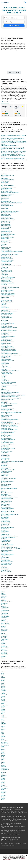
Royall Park (3, 491)
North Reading (4, 742)
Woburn (3, 799)
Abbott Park (3, 174)
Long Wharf (3, 379)
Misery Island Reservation (6, 405)
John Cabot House (5, 352)
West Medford (4, 650)
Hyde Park (3, 614)
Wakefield (3, 776)
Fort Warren (3, 306)
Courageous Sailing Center (7, 278)
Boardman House (5, 198)
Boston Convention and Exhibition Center (10, 211)
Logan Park (3, 376)
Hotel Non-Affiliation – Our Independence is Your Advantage (12, 832)
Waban (2, 640)
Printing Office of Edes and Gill (7, 469)
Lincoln (2, 716)
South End (3, 637)
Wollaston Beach (5, 568)
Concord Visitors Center (6, 270)
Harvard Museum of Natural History (8, 330)
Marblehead (3, 723)
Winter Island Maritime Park (7, 561)
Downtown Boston (5, 610)
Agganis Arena (4, 176)
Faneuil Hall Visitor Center (7, 301)
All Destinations (16, 837)
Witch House (4, 566)
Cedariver (3, 245)
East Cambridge (4, 613)
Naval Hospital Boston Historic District (9, 426)
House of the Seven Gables (7, 342)
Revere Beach (4, 482)
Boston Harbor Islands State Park (8, 212)
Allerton (3, 591)
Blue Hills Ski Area (5, 197)
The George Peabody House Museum (9, 535)
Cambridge (3, 690)
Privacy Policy (22, 858)
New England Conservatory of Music (9, 429)
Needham (3, 736)
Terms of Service (7, 859)
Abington (3, 671)
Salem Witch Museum (6, 507)
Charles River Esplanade (6, 250)
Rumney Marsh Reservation (7, 492)
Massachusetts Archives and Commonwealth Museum (13, 395)
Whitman (3, 794)
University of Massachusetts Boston (9, 547)
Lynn (2, 719)
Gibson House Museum (6, 314)
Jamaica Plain (4, 617)
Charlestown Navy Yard (6, 253)
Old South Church (5, 449)
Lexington (3, 715)
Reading (3, 755)
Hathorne (3, 709)
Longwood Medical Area (6, 383)
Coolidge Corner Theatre (6, 271)
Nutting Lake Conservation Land (8, 439)
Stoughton (3, 772)
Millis (2, 730)
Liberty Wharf (4, 375)
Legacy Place (4, 369)
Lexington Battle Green (6, 372)
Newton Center (4, 622)
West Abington (4, 786)
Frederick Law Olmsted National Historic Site (11, 309)
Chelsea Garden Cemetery (7, 255)
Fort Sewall (3, 304)
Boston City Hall (4, 207)
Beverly (2, 680)
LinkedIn (8, 845)
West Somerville (4, 655)
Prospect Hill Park (5, 472)
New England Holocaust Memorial (8, 431)
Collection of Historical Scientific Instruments (11, 265)
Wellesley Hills (4, 646)
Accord (2, 673)
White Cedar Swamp (5, 560)
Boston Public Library (5, 224)
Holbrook (3, 712)
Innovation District (5, 616)
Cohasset (3, 696)
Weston (2, 789)
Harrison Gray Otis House (6, 326)
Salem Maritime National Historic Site (9, 497)
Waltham (3, 779)
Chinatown (3, 606)
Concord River (4, 268)
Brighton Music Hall (5, 235)
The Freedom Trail (5, 534)
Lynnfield (3, 720)
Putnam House (4, 477)
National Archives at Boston (7, 421)
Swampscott (3, 775)
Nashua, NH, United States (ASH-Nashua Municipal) (12, 147)
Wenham (3, 785)
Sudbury (3, 773)
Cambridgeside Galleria (6, 242)
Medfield (3, 725)
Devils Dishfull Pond (5, 288)
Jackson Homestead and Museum (8, 350)
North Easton (4, 740)
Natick (2, 735)
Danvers (3, 699)
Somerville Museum (5, 520)
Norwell (2, 746)
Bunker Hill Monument (6, 240)
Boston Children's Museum (7, 205)
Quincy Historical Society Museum (8, 478)
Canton (2, 692)
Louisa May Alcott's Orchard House (9, 385)
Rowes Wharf (4, 489)
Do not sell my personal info (8, 841)
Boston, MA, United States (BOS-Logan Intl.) (10, 139)
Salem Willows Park (5, 505)
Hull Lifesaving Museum (6, 344)
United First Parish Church (7, 545)
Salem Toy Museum (5, 502)
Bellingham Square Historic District (8, 186)
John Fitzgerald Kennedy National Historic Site (11, 354)
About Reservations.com (6, 837)
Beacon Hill (3, 600)
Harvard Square (4, 333)
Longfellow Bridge (5, 380)
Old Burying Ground (5, 441)
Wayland (3, 782)
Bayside (3, 599)
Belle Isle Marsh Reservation (7, 185)
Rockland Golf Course (6, 484)
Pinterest (12, 845)
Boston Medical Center (6, 217)
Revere (2, 756)
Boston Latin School (5, 214)
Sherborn (3, 765)
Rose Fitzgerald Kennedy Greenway (9, 488)
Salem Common (4, 494)
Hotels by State (5, 839)
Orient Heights (4, 629)
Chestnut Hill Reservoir (6, 257)
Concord (3, 697)
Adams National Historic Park (7, 175)
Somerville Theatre (5, 521)
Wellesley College (5, 557)
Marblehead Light (5, 390)
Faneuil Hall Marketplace (6, 300)
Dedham (3, 700)
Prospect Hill (4, 630)
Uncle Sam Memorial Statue (7, 544)
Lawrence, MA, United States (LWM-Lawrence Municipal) (13, 141)
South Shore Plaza (5, 524)
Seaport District (4, 634)
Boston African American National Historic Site (11, 202)
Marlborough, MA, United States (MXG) (9, 145)
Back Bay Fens (4, 184)
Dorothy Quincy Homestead (7, 290)
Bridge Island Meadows (6, 232)
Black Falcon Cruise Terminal (7, 194)
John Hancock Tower (6, 356)
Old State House (4, 452)
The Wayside (4, 538)
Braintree (3, 684)
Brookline (3, 686)
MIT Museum (4, 406)
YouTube (24, 843)
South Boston (4, 636)
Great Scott (3, 319)
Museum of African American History (9, 410)
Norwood (3, 748)
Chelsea (3, 693)
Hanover (3, 706)
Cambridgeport (4, 603)
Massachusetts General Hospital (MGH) (9, 396)
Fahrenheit (5, 102)
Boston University (5, 228)
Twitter (19, 843)
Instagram (3, 845)
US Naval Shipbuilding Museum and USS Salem (11, 548)
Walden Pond (4, 553)
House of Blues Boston (6, 340)
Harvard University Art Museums (8, 336)
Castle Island (4, 244)
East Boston (3, 611)
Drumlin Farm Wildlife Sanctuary (8, 293)
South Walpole (4, 768)
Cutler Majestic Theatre (6, 281)
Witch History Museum (6, 564)
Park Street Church (5, 456)
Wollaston (3, 657)
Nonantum (3, 626)
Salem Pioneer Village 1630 (7, 498)
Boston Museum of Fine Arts (7, 218)
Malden (2, 722)
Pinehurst (3, 750)
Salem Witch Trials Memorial (7, 508)
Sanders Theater (4, 512)
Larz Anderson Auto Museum (7, 367)
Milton (2, 732)
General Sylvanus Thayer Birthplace (9, 311)
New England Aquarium (6, 428)
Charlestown (4, 604)
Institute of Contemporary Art (7, 347)
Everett (2, 703)
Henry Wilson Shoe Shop (6, 339)
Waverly (3, 645)
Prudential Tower (5, 474)
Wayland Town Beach (6, 556)
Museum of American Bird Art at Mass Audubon (11, 412)
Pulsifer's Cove (4, 475)
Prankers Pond (4, 468)
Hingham (3, 710)
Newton (2, 738)
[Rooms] (14, 22)
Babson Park (4, 596)
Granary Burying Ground (6, 317)
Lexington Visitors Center (6, 373)
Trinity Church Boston (6, 540)
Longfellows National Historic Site (8, 382)
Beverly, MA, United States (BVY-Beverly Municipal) (12, 138)
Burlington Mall (4, 241)
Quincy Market (4, 479)
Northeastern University (6, 438)
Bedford (3, 677)
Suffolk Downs (4, 530)
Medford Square (4, 400)
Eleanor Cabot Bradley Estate (7, 296)
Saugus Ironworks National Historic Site (9, 514)
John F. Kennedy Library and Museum (9, 353)
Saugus (2, 760)
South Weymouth (5, 769)
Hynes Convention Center (7, 346)
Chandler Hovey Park (6, 247)
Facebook (15, 843)
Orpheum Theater (5, 454)
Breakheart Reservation (6, 231)
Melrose (3, 727)
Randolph (3, 753)
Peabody (3, 749)
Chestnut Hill (4, 694)
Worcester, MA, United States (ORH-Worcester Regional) (13, 160)
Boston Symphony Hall (6, 225)
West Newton (4, 652)
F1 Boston (3, 298)
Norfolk (2, 739)
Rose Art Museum (5, 487)
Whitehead (3, 656)
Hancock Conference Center (7, 323)
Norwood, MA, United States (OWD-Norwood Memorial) (13, 151)
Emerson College (5, 297)
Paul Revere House (5, 458)
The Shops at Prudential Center (8, 537)
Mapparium (3, 389)
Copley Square (4, 274)
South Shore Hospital (5, 523)
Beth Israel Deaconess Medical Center (9, 192)
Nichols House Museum (6, 435)
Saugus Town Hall (5, 515)
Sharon (2, 763)
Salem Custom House (6, 495)
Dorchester (3, 609)
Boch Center (4, 199)
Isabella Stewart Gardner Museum (8, 349)
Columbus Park (4, 267)
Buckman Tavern (5, 238)
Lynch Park (3, 386)
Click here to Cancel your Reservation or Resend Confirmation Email (11, 824)
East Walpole (4, 702)
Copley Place (4, 273)
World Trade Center (5, 570)
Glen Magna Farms (5, 316)
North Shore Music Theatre (7, 436)
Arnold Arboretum (5, 181)
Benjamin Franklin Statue (6, 188)
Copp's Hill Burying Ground (7, 275)
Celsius (13, 102)
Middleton (3, 729)
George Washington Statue (7, 313)
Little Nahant (4, 717)
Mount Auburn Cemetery (6, 409)
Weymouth (3, 792)
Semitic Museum (4, 518)
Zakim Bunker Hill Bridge (6, 571)
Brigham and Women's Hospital (8, 234)
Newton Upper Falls (5, 624)
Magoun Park (4, 388)
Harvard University (5, 334)
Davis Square (4, 284)
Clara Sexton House (5, 263)
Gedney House (4, 310)
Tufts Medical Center (5, 541)
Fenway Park (4, 303)
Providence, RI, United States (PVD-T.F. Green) (11, 154)
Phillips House (4, 462)
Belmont (3, 679)
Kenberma (3, 619)
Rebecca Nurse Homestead (7, 481)
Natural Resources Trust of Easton (8, 425)
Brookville (3, 687)
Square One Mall (4, 525)
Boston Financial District (6, 601)
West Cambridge (4, 647)
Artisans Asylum (4, 182)
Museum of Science (5, 413)
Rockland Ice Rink (5, 485)
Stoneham (3, 771)
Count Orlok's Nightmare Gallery (8, 277)
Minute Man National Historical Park (9, 403)
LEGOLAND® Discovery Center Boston (10, 370)
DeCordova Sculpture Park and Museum (10, 287)
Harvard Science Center (6, 332)
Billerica (3, 682)
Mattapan (3, 620)
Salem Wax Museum (5, 504)
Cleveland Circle (4, 607)
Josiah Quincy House (5, 357)
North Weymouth (4, 743)
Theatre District (4, 639)
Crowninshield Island (5, 280)
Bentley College (4, 189)
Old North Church (5, 446)
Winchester (3, 796)
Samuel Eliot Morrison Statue (7, 511)
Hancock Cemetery (5, 321)
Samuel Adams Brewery (6, 510)
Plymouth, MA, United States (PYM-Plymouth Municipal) (13, 152)
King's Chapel (4, 365)
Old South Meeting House (6, 451)
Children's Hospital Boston (7, 258)
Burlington (3, 689)
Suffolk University (5, 531)
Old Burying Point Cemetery (7, 442)
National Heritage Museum (7, 422)
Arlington (3, 674)
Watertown (3, 781)
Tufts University (4, 543)
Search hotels (14, 26)
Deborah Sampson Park (6, 286)
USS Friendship (4, 551)
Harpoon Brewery (5, 324)
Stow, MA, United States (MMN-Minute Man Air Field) (12, 158)
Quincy (2, 752)
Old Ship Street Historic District (8, 448)
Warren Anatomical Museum (7, 554)
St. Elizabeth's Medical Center (7, 527)
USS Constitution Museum (7, 550)
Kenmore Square (5, 363)
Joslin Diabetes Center (6, 359)
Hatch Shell (3, 337)
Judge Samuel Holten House (7, 360)
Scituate (3, 762)
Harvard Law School (5, 329)
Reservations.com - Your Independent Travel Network (13, 830)
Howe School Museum (6, 343)
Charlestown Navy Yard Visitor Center (9, 254)
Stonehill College (5, 528)
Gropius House (4, 320)
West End (3, 649)
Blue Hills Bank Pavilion (6, 195)
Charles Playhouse (5, 248)
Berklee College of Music (6, 191)
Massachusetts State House (7, 399)
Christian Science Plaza (6, 261)
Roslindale (3, 632)
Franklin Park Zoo (5, 307)
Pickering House (4, 464)
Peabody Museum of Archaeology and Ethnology (12, 461)
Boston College (4, 208)
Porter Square (4, 465)
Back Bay (3, 597)
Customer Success (14, 839)
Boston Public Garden (6, 222)
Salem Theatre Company (6, 501)
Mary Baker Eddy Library (6, 393)
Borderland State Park (6, 201)
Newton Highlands (5, 623)
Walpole (3, 778)
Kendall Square (4, 362)
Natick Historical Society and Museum (9, 419)
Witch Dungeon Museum (6, 563)
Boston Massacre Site (6, 215)
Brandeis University (5, 230)
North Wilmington (5, 745)
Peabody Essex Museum (6, 459)
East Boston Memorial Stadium (8, 294)
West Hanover (4, 788)
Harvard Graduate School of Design (9, 327)
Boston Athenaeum (5, 204)
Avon (2, 676)
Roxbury (3, 633)
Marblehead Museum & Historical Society (10, 392)
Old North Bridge (4, 445)
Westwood (3, 791)
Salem (2, 759)
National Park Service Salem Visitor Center (10, 423)
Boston (2, 683)
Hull (2, 713)
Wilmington (3, 795)
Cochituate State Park (6, 264)
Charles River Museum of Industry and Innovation (12, 251)
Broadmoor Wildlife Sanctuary (7, 237)
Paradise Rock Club (5, 455)
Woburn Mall (4, 567)
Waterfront (3, 642)
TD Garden (3, 533)
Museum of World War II (6, 415)
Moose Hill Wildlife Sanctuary (7, 408)
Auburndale (3, 594)
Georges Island (4, 704)
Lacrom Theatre (4, 366)
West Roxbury (4, 653)
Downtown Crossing (5, 291)
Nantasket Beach (5, 416)
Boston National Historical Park (8, 219)
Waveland (3, 643)
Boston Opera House (5, 221)
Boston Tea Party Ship (6, 227)
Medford (3, 726)
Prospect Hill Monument (6, 471)
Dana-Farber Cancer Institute (7, 283)
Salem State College (5, 500)
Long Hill (3, 377)
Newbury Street (4, 433)
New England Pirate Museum (7, 432)
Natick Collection (5, 418)
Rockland (3, 758)
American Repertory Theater (7, 179)
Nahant (2, 733)
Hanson (2, 707)
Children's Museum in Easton (7, 260)
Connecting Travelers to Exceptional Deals (10, 835)
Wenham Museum (5, 558)
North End (3, 627)
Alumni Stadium (4, 178)
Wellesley (3, 783)
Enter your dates (14, 72)
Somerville (3, 766)
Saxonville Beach (5, 517)
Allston (2, 593)
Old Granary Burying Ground (7, 444)
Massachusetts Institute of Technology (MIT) (11, 398)
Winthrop (3, 798)
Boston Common (4, 209)
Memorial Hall (4, 402)
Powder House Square (6, 466)
